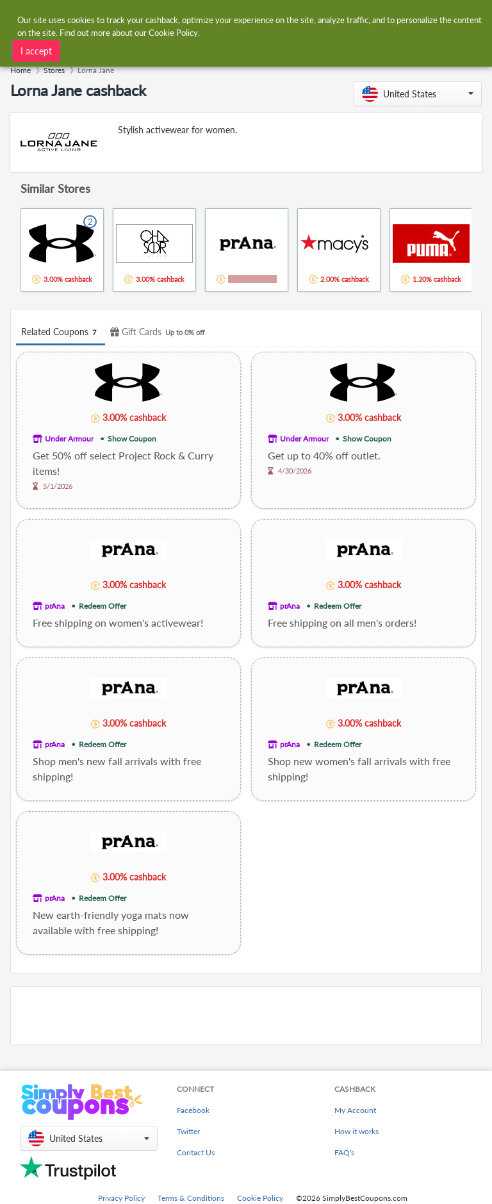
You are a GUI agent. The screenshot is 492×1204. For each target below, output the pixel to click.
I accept (36, 50)
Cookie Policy (260, 1198)
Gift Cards (159, 332)
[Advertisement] (246, 1015)
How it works (356, 1131)
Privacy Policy (121, 1198)
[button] (418, 93)
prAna (55, 606)
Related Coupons (60, 332)
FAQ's (344, 1152)
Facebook (193, 1110)
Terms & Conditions (191, 1198)
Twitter (188, 1131)
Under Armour (69, 438)
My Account (355, 1110)
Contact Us (196, 1152)
